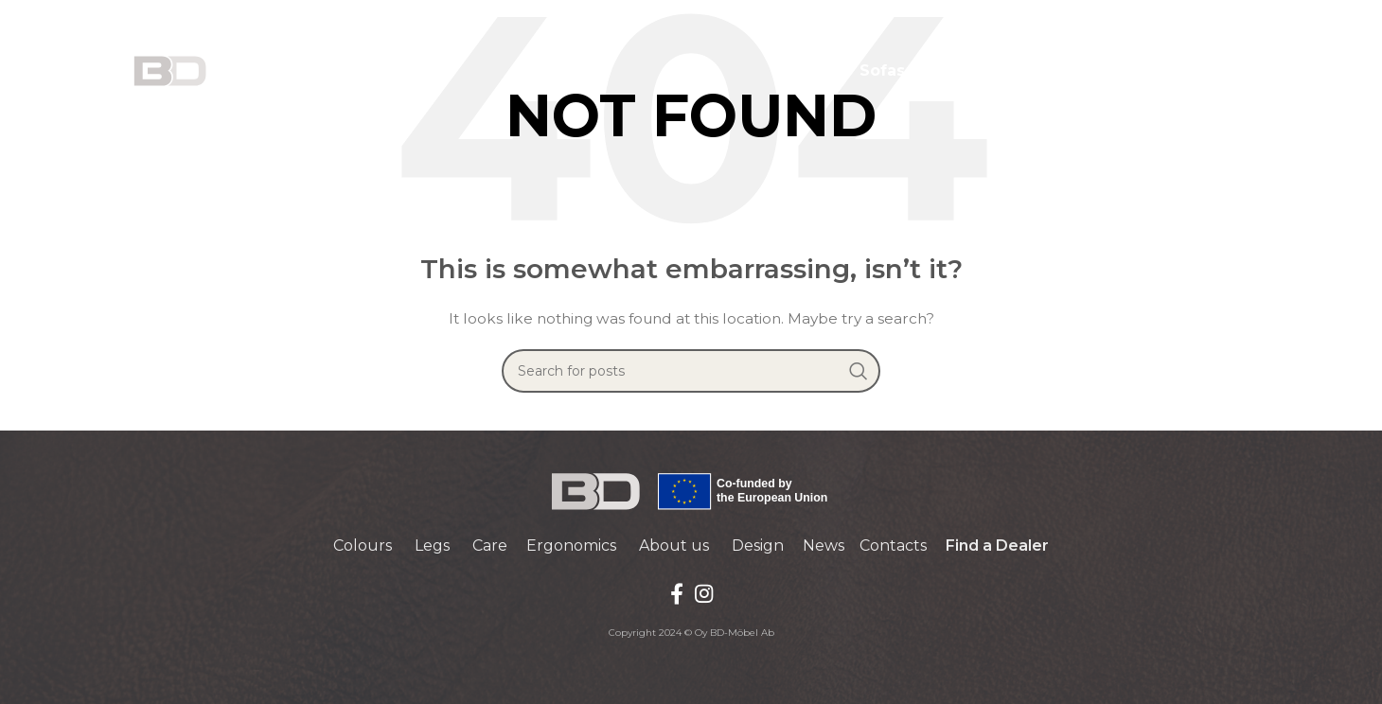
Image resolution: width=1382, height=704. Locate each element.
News (823, 545)
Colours (362, 545)
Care (489, 545)
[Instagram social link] (703, 593)
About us (674, 545)
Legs (432, 545)
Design (758, 545)
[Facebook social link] (676, 593)
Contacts (893, 545)
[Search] (691, 371)
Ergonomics (571, 545)
